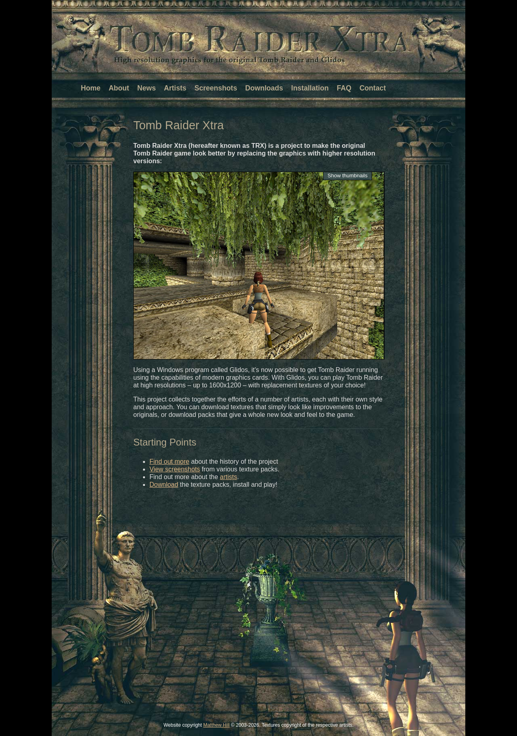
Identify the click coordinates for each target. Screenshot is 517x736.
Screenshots (215, 88)
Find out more (169, 461)
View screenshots (174, 469)
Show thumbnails (348, 175)
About (119, 88)
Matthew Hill (216, 725)
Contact (372, 88)
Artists (175, 88)
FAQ (344, 88)
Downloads (264, 88)
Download (163, 484)
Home (91, 88)
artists (228, 476)
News (146, 88)
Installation (310, 88)
